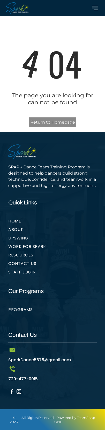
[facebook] (11, 392)
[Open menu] (95, 8)
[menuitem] (52, 222)
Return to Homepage (52, 122)
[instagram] (18, 392)
